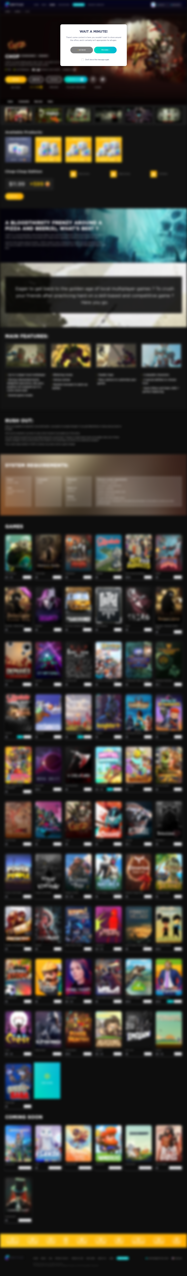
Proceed (105, 50)
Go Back (82, 50)
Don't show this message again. (95, 59)
